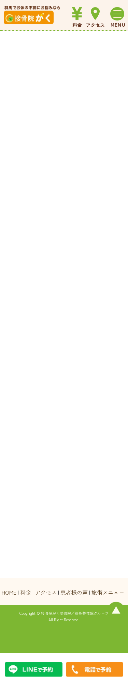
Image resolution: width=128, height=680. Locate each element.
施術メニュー (107, 592)
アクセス (46, 592)
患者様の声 (74, 592)
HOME (9, 592)
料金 (25, 592)
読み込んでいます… (64, 304)
